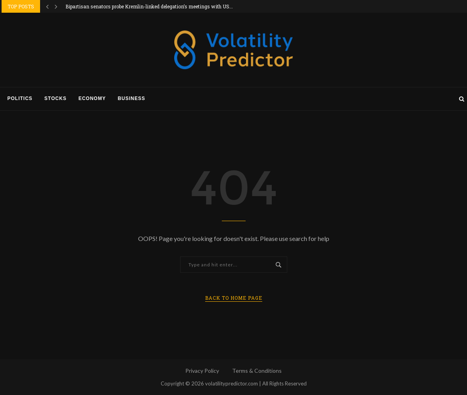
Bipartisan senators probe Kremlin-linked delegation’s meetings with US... (149, 6)
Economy (92, 98)
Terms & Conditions (257, 370)
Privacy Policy (202, 370)
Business (131, 98)
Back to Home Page (233, 298)
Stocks (55, 98)
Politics (20, 98)
